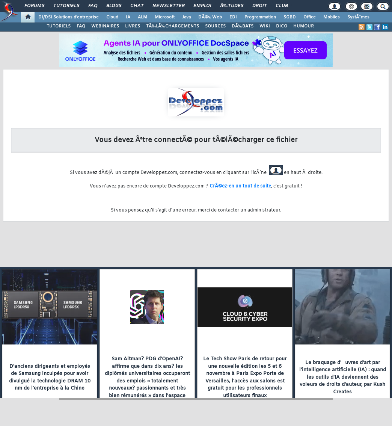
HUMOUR (303, 26)
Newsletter (168, 6)
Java (186, 17)
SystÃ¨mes (358, 17)
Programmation (260, 17)
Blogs (114, 6)
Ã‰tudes (231, 6)
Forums (34, 6)
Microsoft (165, 17)
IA (128, 17)
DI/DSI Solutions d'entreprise (68, 17)
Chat (137, 6)
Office (309, 17)
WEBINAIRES (105, 26)
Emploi (202, 6)
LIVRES (132, 26)
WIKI (264, 26)
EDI (233, 17)
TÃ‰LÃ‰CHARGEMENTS (172, 26)
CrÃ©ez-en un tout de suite (240, 186)
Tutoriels (66, 6)
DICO (281, 26)
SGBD (289, 17)
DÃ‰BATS (242, 26)
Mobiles (331, 17)
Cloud (112, 17)
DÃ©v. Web (210, 17)
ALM (142, 17)
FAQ (92, 6)
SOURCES (215, 26)
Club (281, 6)
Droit (259, 6)
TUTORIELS (59, 26)
